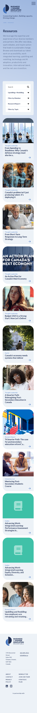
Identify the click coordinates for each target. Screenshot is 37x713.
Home (4, 22)
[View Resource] (18, 138)
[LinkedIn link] (7, 686)
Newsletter (23, 674)
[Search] (18, 87)
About (8, 674)
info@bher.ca (24, 655)
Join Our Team (24, 677)
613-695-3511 (24, 653)
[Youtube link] (11, 686)
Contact (9, 677)
